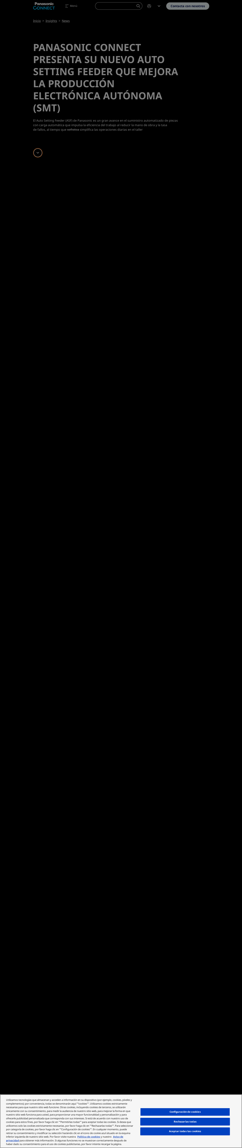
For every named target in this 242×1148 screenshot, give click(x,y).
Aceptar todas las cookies (185, 1131)
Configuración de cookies (185, 1111)
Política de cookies (88, 1136)
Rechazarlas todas (185, 1121)
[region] (121, 1121)
